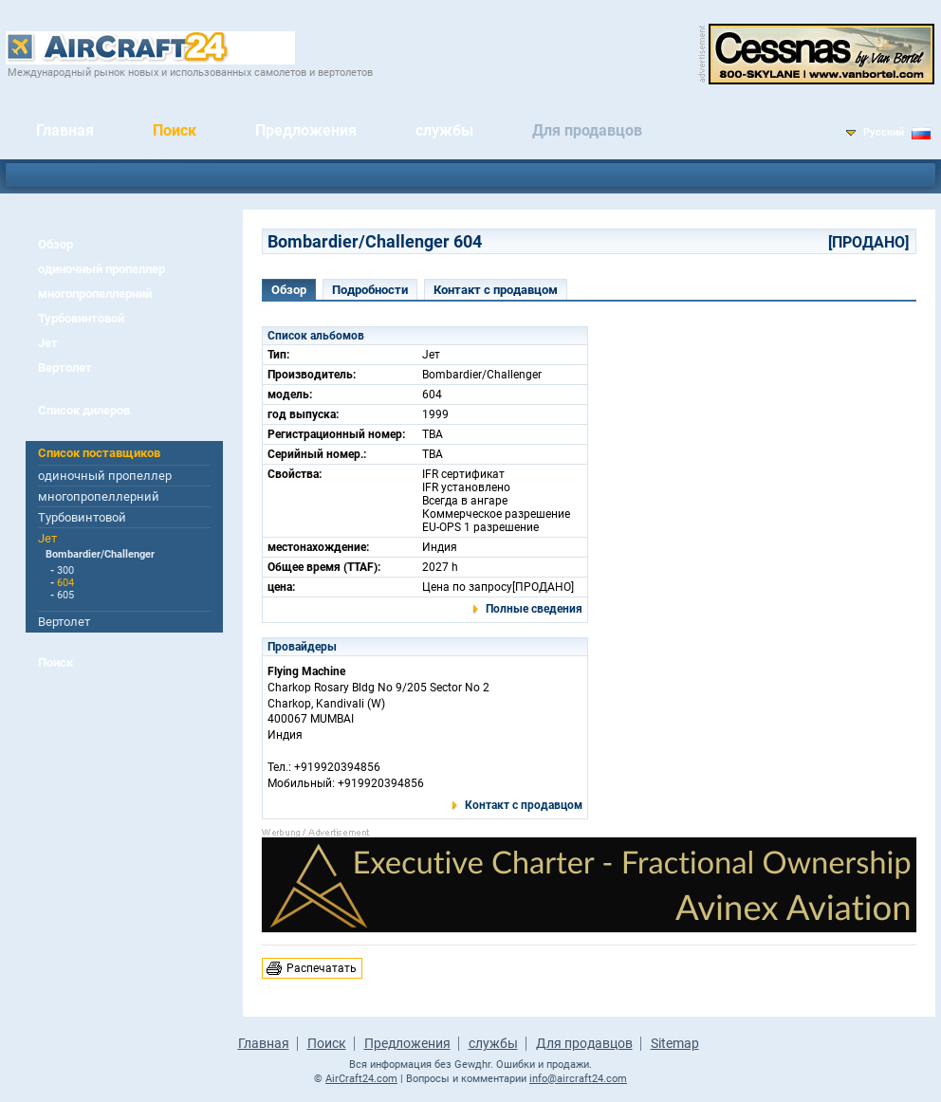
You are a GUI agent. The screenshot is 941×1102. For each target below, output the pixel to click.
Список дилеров (84, 410)
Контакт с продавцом (496, 290)
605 (65, 595)
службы (444, 130)
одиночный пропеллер (101, 269)
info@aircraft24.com (578, 1079)
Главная (65, 130)
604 (65, 583)
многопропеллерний (95, 293)
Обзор (55, 244)
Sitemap (675, 1043)
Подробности (370, 290)
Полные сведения (534, 608)
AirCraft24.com (361, 1079)
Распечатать (321, 968)
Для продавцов (587, 130)
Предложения (306, 130)
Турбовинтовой (81, 318)
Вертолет (65, 367)
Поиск (174, 130)
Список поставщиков (99, 453)
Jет (48, 343)
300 (65, 570)
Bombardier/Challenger (100, 554)
